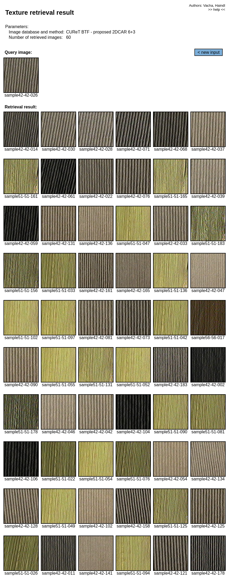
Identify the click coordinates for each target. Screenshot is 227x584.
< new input (209, 52)
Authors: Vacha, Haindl (207, 5)
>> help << (216, 9)
